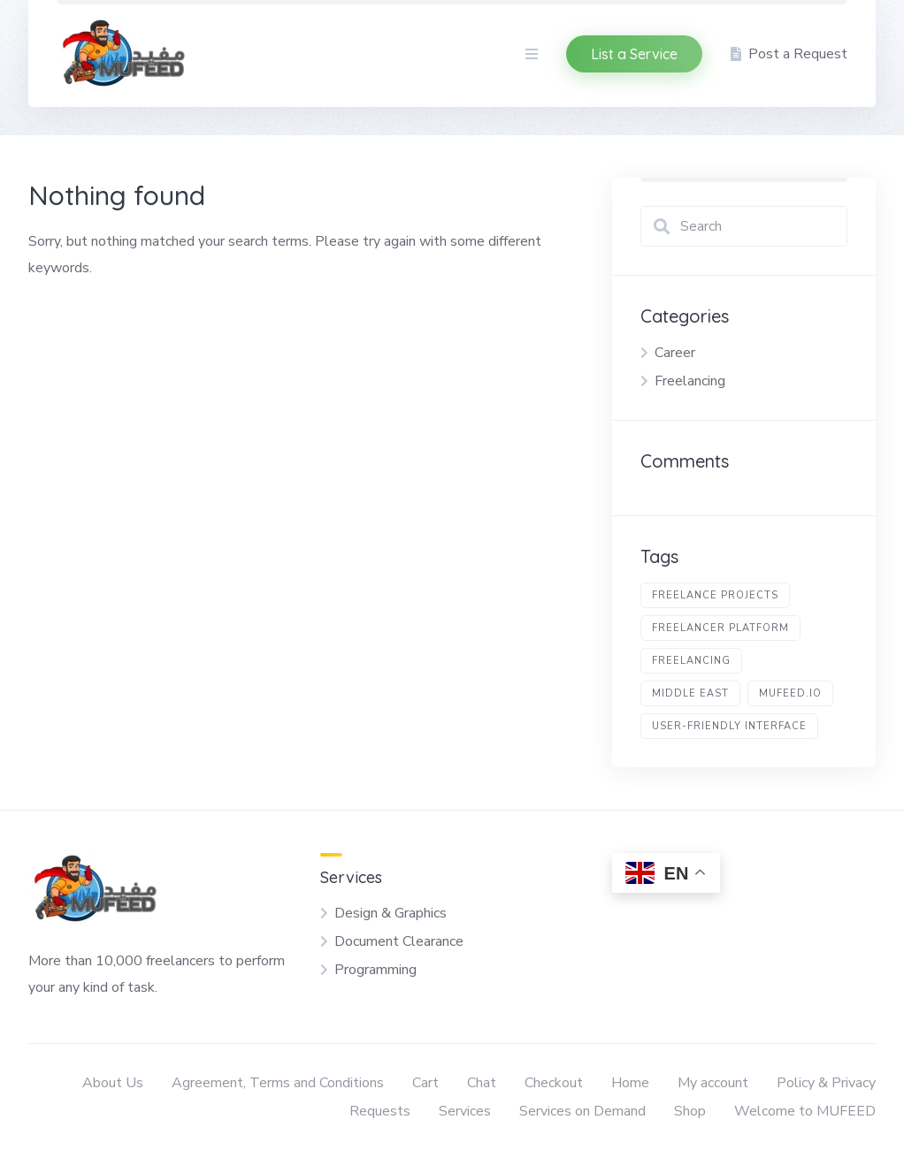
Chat (481, 1083)
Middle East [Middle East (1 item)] (690, 693)
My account (713, 1083)
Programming (375, 969)
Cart (425, 1083)
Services (465, 1111)
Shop (690, 1111)
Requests (379, 1111)
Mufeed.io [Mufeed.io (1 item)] (790, 693)
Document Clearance (398, 941)
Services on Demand (582, 1111)
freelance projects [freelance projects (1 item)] (715, 595)
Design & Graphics (390, 913)
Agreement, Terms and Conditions (278, 1083)
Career (675, 352)
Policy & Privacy (826, 1083)
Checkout (554, 1083)
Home (630, 1083)
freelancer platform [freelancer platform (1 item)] (720, 628)
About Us (112, 1083)
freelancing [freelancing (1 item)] (691, 660)
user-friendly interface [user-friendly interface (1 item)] (729, 726)
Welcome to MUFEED (805, 1111)
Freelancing (690, 381)
